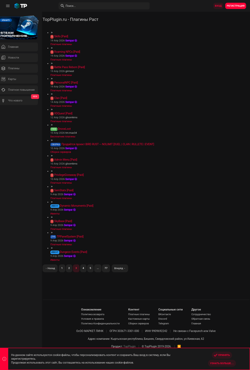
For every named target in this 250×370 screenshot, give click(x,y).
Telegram (166, 323)
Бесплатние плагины (68, 136)
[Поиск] (101, 5)
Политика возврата (95, 314)
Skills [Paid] (67, 36)
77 (111, 268)
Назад (57, 268)
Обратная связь (203, 318)
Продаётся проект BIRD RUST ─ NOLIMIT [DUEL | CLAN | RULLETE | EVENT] (113, 144)
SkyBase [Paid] (69, 221)
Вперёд (124, 268)
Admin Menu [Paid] (71, 159)
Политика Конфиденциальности (103, 323)
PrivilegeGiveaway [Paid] (74, 174)
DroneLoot (70, 128)
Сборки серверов (66, 151)
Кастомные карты (142, 318)
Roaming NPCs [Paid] (73, 51)
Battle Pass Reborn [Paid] (75, 67)
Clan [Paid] (66, 98)
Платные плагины (67, 44)
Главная (199, 323)
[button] (8, 6)
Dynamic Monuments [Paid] (82, 205)
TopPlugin (132, 346)
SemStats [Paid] (69, 190)
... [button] (104, 268)
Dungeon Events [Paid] (79, 251)
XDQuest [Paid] (69, 113)
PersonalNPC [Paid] (72, 82)
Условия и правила (95, 318)
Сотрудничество (204, 314)
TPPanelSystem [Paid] (75, 236)
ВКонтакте (167, 314)
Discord (165, 318)
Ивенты (60, 213)
